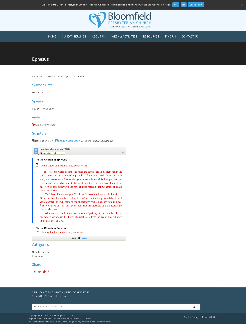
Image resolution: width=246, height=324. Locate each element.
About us (99, 36)
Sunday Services (74, 36)
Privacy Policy (81, 321)
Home (52, 36)
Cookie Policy (191, 317)
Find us (170, 36)
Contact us (190, 36)
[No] (242, 4)
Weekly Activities (124, 36)
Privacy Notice (209, 317)
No (183, 5)
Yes (175, 5)
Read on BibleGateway (69, 140)
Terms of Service (98, 321)
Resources (151, 36)
